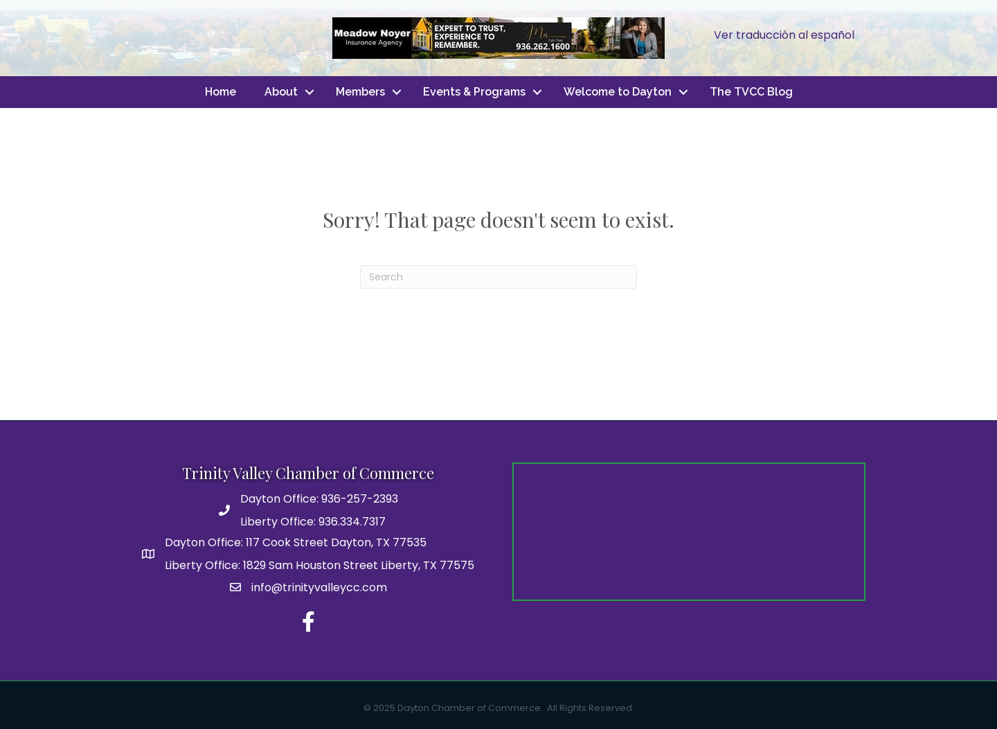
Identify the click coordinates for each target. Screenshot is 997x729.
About (281, 91)
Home (220, 91)
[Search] (498, 277)
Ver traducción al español (784, 35)
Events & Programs (474, 91)
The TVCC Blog (751, 91)
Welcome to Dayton (618, 91)
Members (360, 91)
